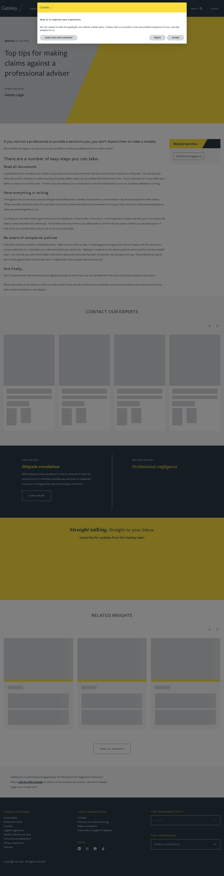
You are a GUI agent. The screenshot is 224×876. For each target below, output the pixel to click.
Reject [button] (157, 37)
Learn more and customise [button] (58, 37)
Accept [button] (175, 37)
